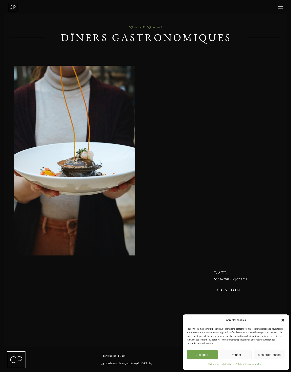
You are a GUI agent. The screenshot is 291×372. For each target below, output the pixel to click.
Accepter (202, 354)
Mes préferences (269, 354)
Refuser (236, 354)
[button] (283, 320)
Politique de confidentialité (221, 364)
